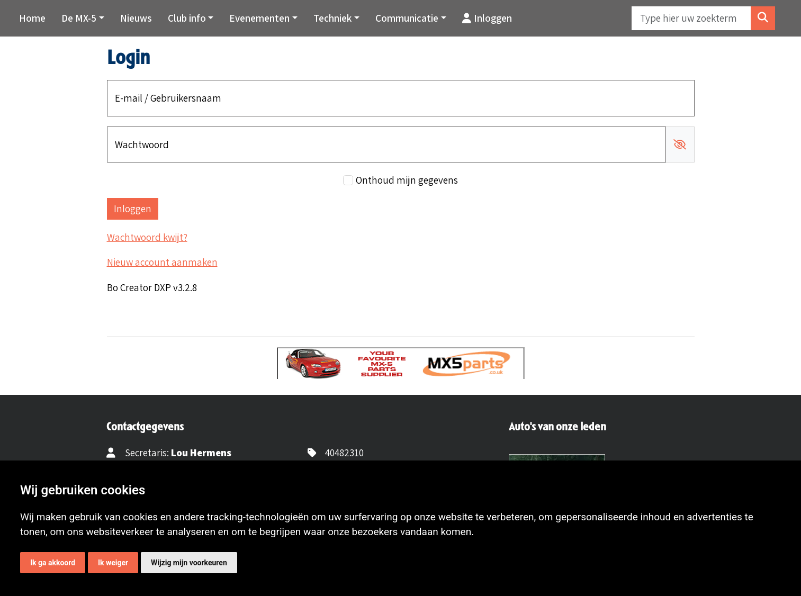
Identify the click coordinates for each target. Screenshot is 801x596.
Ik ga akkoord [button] (52, 562)
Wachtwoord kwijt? (147, 237)
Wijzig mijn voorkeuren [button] (189, 562)
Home (32, 18)
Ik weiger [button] (113, 562)
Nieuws (136, 18)
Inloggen (487, 18)
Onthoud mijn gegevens (407, 180)
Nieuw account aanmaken (162, 262)
